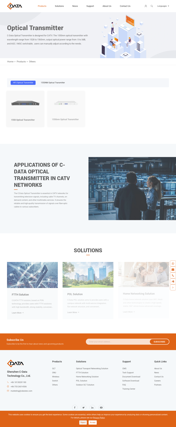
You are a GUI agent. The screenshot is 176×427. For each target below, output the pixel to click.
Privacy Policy (99, 418)
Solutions (59, 6)
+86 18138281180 (18, 382)
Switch (55, 381)
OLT (54, 368)
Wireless (55, 377)
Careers (157, 381)
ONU (54, 372)
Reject (83, 422)
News (75, 6)
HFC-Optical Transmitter (23, 82)
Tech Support (128, 372)
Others (32, 61)
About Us (107, 6)
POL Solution (81, 381)
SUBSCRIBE (160, 341)
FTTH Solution (20, 293)
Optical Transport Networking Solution (92, 368)
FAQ (124, 385)
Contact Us (125, 6)
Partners (157, 385)
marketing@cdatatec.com (21, 391)
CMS (124, 368)
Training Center (128, 389)
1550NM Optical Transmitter (53, 82)
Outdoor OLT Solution (85, 385)
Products (42, 6)
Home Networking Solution (87, 377)
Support (90, 6)
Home (10, 61)
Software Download (130, 381)
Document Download (131, 377)
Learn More (18, 311)
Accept (93, 422)
